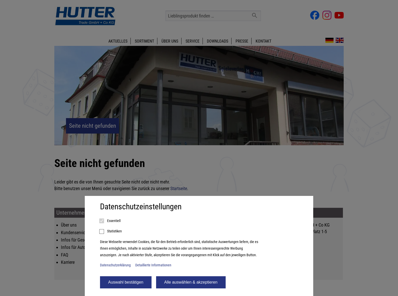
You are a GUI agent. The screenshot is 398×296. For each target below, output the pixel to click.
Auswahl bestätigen (125, 282)
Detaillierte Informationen (153, 265)
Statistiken (111, 231)
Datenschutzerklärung (115, 265)
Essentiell (110, 221)
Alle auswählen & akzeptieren (191, 282)
